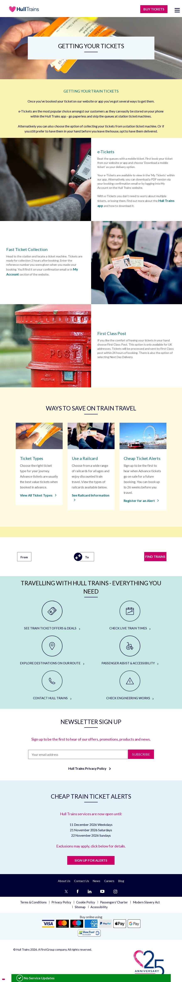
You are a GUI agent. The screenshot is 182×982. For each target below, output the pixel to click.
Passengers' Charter (114, 902)
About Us (64, 881)
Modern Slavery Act (146, 902)
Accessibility (99, 907)
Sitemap (80, 907)
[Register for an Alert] (141, 500)
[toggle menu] (177, 10)
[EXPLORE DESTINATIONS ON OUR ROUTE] (52, 651)
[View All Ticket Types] (38, 495)
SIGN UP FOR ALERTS (91, 860)
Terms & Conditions (33, 902)
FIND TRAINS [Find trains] (155, 556)
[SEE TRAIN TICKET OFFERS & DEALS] (52, 616)
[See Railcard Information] (91, 498)
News (96, 881)
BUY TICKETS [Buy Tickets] (153, 9)
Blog (121, 881)
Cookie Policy (85, 902)
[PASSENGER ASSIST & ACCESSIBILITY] (130, 651)
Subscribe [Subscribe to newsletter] (141, 754)
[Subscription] (78, 754)
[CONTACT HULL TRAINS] (52, 685)
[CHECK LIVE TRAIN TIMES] (130, 616)
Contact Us (81, 881)
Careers (109, 881)
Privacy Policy (61, 902)
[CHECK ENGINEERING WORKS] (130, 685)
